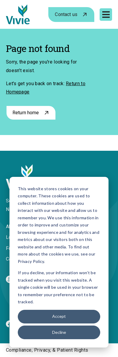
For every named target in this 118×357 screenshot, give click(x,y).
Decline (59, 332)
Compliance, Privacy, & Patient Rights (47, 350)
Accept (59, 316)
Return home (25, 112)
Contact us (66, 14)
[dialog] (59, 262)
